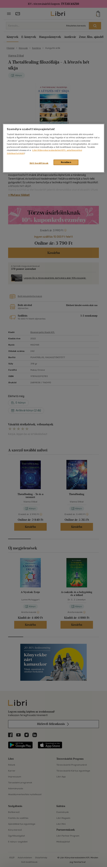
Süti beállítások (39, 163)
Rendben (66, 162)
